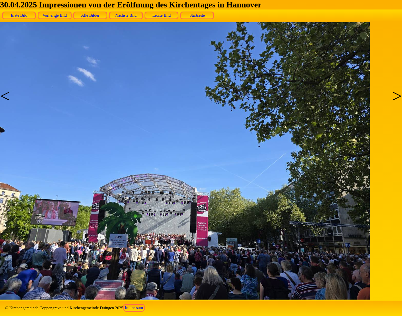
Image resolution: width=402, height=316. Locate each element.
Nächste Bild (126, 15)
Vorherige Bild (55, 15)
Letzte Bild (161, 15)
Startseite (197, 15)
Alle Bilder (90, 15)
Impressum (134, 308)
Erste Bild (19, 15)
